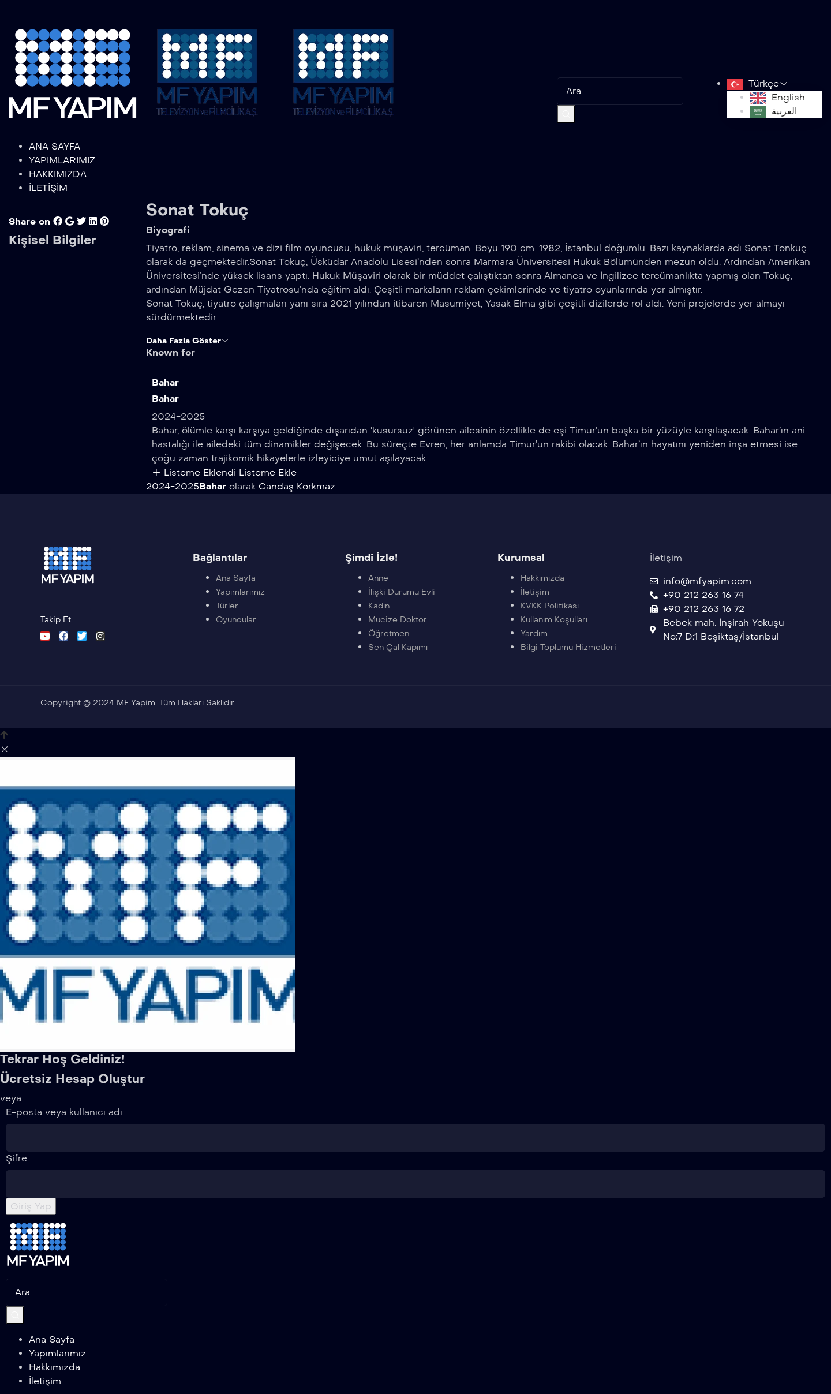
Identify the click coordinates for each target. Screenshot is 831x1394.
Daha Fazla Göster (187, 341)
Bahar (165, 382)
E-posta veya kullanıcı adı (64, 1112)
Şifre (16, 1158)
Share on (29, 221)
